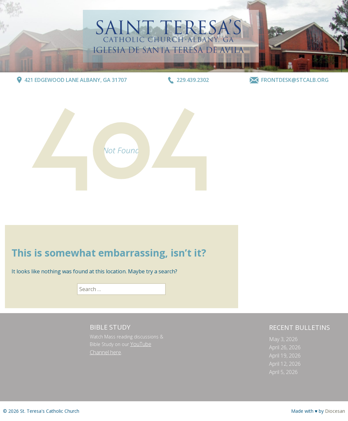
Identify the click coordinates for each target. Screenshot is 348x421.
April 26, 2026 (285, 347)
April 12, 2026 (285, 363)
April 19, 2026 (285, 355)
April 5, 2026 (283, 372)
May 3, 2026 (283, 339)
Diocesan (335, 411)
